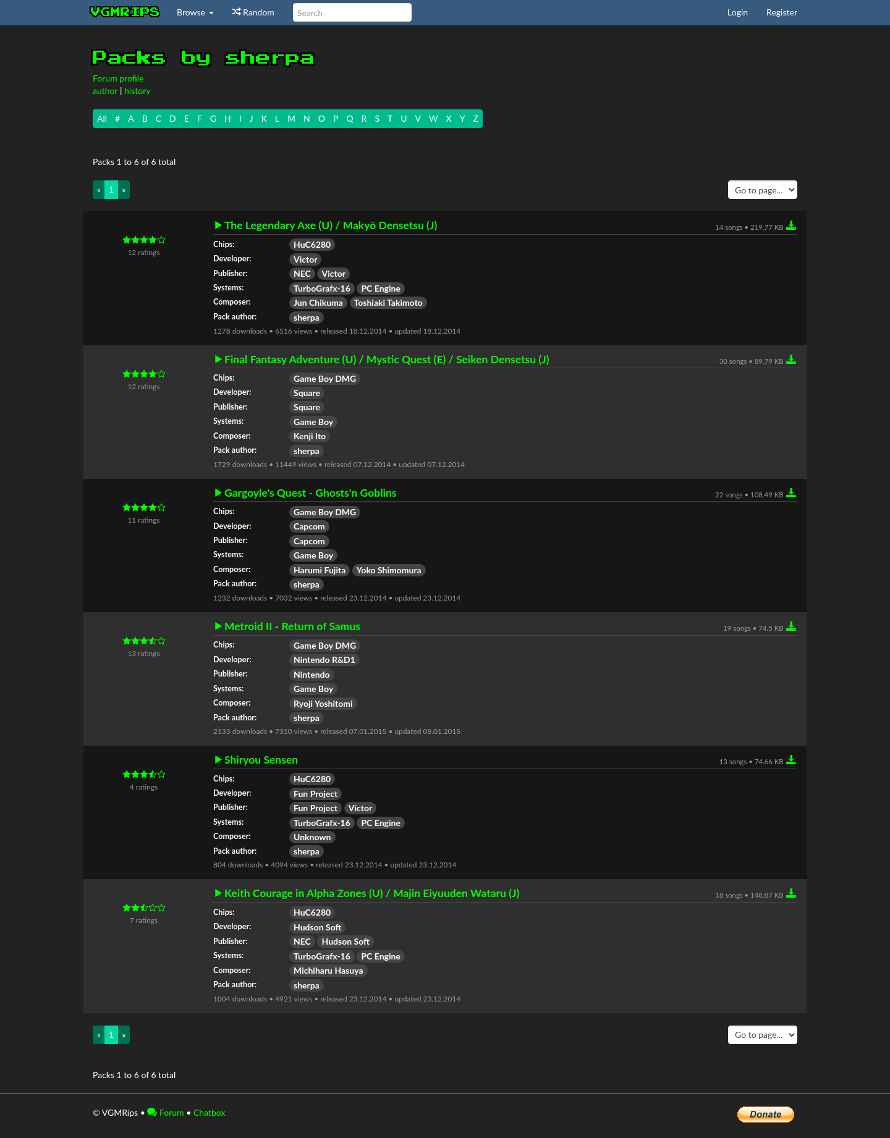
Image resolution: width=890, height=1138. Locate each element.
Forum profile (118, 78)
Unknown (312, 837)
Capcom (309, 526)
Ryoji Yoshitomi (323, 703)
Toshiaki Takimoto (388, 302)
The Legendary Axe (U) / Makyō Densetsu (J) (330, 225)
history (137, 90)
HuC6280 (312, 244)
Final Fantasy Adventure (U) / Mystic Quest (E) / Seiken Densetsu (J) (386, 359)
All (102, 118)
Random (253, 12)
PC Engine (380, 288)
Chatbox (209, 1112)
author (105, 90)
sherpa (307, 317)
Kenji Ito (310, 436)
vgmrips (125, 12)
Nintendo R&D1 (324, 659)
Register (781, 12)
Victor (305, 259)
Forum (165, 1112)
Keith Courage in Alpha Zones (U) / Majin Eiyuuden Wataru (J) (371, 893)
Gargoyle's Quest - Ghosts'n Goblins (310, 493)
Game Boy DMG (325, 378)
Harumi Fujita (319, 570)
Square (307, 392)
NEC (302, 273)
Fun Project (315, 793)
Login (737, 12)
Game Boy (313, 421)
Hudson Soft (317, 927)
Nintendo (312, 674)
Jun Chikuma (318, 302)
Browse (195, 12)
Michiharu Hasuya (328, 970)
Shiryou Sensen (261, 759)
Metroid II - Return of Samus (292, 626)
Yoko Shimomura (389, 570)
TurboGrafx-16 (322, 288)
